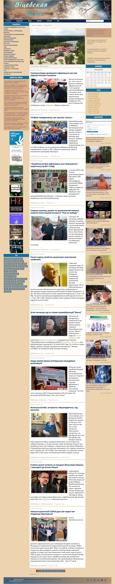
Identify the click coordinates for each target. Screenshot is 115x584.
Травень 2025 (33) (93, 113)
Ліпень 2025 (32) (93, 109)
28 (87, 85)
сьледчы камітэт (14, 289)
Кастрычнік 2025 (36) (94, 104)
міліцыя (20, 284)
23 (95, 83)
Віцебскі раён (22, 263)
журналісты (21, 281)
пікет (6, 289)
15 (91, 80)
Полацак (16, 268)
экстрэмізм (8, 291)
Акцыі (42, 203)
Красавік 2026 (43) (93, 93)
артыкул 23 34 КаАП (10, 279)
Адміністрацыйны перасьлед (49, 457)
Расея (21, 268)
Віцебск (7, 261)
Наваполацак (8, 268)
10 (98, 77)
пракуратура (15, 286)
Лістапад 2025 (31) (93, 102)
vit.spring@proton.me (15, 581)
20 (109, 80)
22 (91, 83)
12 (106, 77)
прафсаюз (23, 286)
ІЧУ (6, 258)
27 (109, 83)
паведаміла (49, 105)
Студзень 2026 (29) (94, 98)
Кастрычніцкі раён (10, 266)
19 (106, 80)
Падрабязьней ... (55, 110)
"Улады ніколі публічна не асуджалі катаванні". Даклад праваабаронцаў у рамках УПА (16, 109)
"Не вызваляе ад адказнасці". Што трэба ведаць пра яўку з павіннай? (15, 82)
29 (91, 85)
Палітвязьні (44, 110)
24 (98, 83)
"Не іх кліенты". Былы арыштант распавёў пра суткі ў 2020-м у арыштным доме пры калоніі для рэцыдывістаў (15, 104)
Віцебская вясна (18, 579)
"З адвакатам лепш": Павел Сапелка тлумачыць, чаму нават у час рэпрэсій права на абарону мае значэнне (16, 92)
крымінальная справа (10, 284)
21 (87, 83)
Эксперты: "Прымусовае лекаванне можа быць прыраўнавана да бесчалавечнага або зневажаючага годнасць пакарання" (15, 86)
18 (102, 80)
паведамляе (46, 499)
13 (109, 77)
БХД (15, 258)
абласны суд (13, 271)
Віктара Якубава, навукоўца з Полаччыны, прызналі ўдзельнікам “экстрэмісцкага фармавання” (98, 248)
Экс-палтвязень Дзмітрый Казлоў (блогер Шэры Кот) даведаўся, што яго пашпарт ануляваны (98, 165)
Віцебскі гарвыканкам (10, 263)
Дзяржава (44, 400)
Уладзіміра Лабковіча (70, 342)
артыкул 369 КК (22, 279)
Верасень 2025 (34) (94, 105)
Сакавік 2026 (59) (93, 95)
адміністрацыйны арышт (11, 274)
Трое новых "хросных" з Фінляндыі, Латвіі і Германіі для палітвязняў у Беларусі (16, 123)
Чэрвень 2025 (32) (93, 111)
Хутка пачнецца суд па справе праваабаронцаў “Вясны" (56, 312)
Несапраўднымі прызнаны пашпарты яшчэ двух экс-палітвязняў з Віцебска (95, 139)
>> (63, 571)
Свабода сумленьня (47, 504)
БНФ (10, 258)
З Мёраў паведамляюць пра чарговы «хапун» (51, 118)
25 (102, 83)
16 (95, 80)
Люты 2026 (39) (93, 96)
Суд (42, 305)
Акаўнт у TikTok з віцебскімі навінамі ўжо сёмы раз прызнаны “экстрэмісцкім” (97, 221)
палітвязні (7, 286)
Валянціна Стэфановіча (48, 340)
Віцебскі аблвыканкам (17, 261)
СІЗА (6, 271)
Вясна (35, 13)
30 (95, 85)
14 (87, 80)
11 (102, 77)
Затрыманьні (45, 156)
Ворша (20, 258)
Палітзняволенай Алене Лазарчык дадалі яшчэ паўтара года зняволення (15, 127)
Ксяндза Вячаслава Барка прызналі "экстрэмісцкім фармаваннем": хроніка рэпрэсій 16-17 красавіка (14, 119)
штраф (22, 289)
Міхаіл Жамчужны (22, 266)
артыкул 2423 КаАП (10, 281)
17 (98, 80)
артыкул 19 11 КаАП (10, 276)
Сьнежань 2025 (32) (94, 100)
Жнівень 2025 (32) (93, 107)
